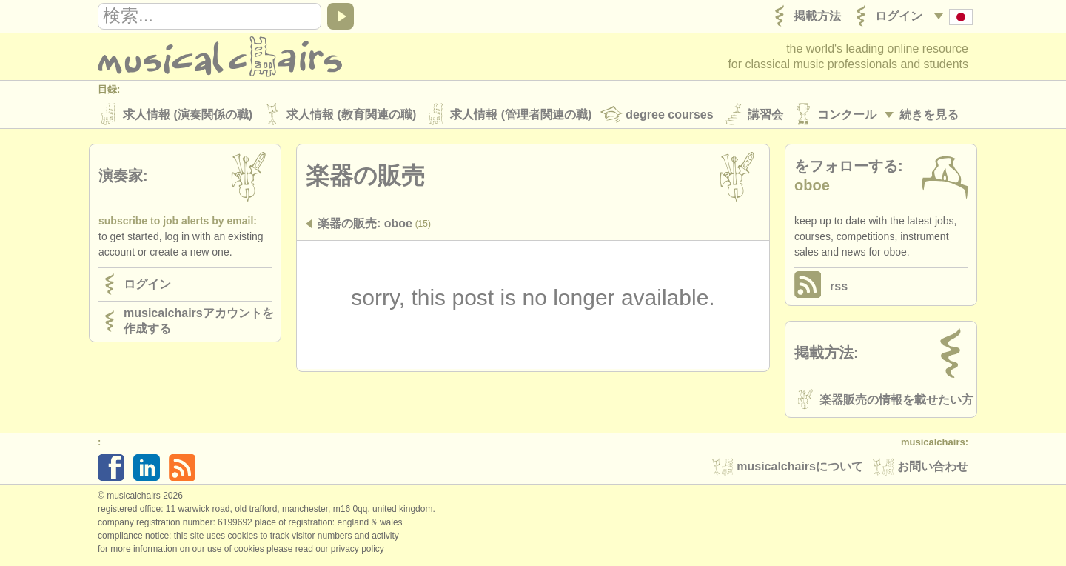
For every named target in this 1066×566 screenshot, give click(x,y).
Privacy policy (357, 550)
